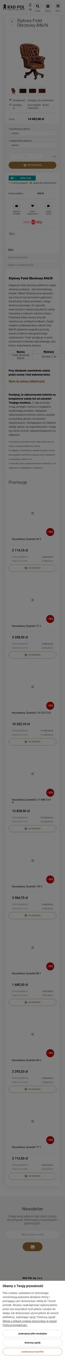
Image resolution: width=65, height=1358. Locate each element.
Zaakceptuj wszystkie (32, 1351)
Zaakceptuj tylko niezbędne (32, 1333)
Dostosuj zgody (33, 1342)
